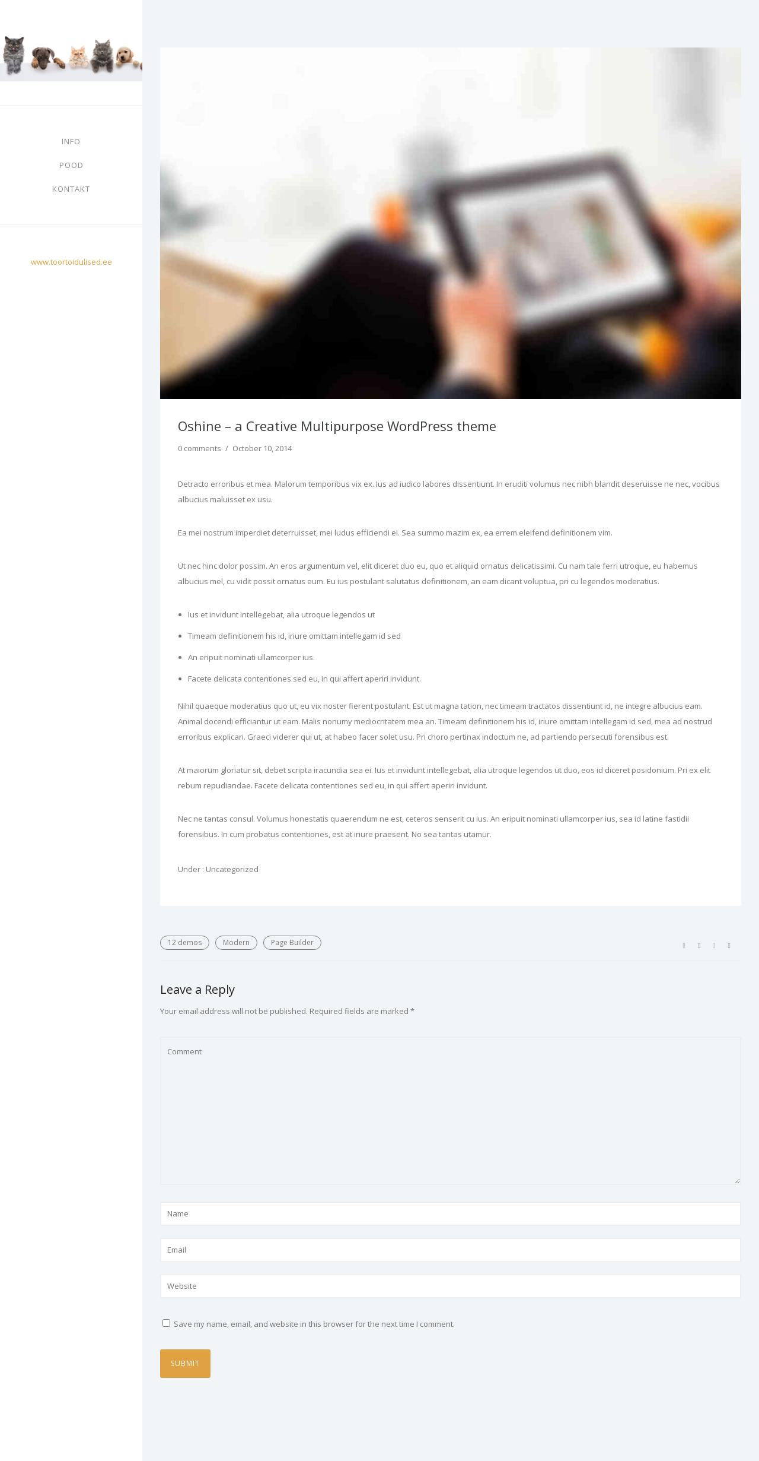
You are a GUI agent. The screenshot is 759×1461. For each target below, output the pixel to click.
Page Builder (292, 942)
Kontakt (71, 188)
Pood (71, 165)
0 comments (199, 448)
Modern (236, 942)
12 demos (185, 942)
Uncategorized (231, 869)
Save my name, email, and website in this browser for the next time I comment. (314, 1324)
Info (71, 141)
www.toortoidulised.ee (71, 261)
